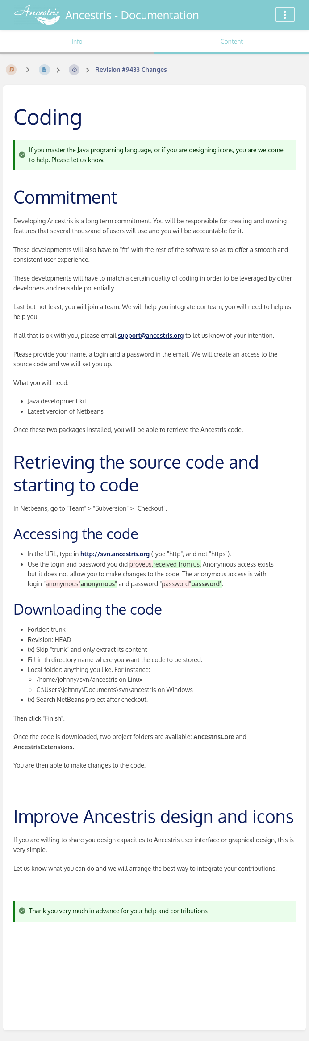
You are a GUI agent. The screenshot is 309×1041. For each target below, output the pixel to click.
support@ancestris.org (151, 335)
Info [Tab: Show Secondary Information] (77, 41)
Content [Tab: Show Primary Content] (232, 41)
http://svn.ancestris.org (115, 554)
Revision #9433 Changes (131, 69)
